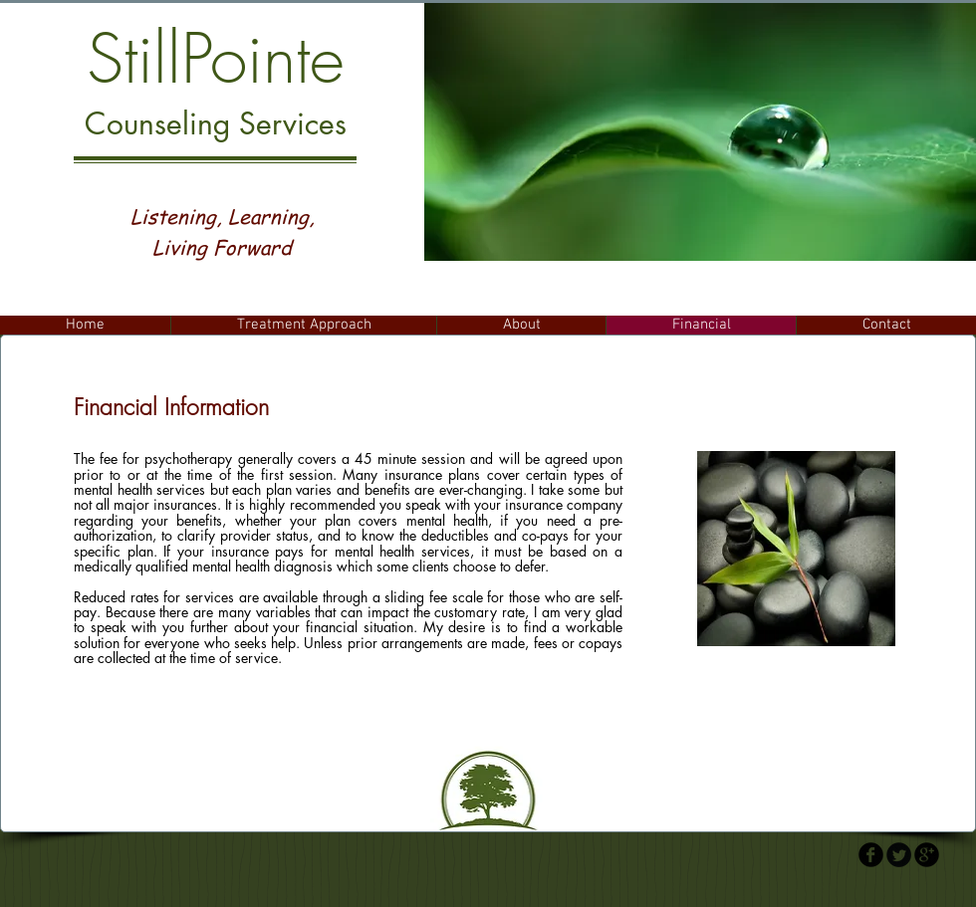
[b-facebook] (870, 854)
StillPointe (216, 59)
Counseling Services (216, 123)
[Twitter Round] (898, 854)
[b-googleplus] (926, 854)
